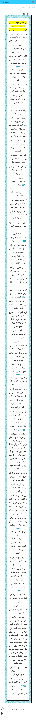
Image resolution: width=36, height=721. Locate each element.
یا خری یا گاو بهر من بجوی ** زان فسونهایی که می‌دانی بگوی (18, 609)
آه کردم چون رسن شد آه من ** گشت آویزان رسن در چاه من (18, 248)
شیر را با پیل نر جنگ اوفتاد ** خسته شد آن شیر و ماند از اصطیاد (18, 521)
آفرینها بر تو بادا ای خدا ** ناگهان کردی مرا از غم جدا (18, 282)
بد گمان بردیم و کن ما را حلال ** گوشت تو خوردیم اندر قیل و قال (18, 37)
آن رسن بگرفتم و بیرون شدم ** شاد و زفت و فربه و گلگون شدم (18, 260)
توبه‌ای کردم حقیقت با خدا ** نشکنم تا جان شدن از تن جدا (18, 415)
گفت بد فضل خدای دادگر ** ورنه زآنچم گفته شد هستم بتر (17, 121)
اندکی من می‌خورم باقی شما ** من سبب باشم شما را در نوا (18, 598)
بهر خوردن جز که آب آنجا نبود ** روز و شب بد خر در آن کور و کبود (18, 499)
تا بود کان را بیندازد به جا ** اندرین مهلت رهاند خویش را (18, 99)
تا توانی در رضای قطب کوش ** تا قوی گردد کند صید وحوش (18, 682)
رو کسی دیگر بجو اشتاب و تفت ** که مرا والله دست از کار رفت (18, 381)
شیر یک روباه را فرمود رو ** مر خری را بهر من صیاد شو (18, 561)
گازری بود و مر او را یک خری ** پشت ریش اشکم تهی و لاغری (18, 476)
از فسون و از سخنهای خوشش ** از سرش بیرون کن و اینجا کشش (18, 620)
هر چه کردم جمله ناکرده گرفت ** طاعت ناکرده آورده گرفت (18, 215)
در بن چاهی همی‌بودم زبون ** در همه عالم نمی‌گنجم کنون (18, 271)
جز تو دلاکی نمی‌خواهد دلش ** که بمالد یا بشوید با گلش (18, 356)
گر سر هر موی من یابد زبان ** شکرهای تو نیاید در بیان (18, 293)
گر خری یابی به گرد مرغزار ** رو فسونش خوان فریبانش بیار (18, 572)
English (24, 7)
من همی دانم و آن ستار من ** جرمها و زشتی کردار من (18, 170)
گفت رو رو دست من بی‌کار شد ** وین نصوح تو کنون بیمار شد (18, 368)
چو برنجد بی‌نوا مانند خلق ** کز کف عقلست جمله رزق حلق (18, 693)
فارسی (33, 7)
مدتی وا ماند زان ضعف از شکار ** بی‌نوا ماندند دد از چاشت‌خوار (18, 535)
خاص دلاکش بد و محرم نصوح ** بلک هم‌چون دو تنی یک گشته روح (18, 59)
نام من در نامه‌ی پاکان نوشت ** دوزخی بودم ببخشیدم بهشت (18, 237)
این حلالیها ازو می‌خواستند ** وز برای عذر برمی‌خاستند (18, 110)
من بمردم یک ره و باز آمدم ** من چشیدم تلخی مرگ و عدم (18, 404)
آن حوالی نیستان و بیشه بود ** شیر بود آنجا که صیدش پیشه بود (18, 510)
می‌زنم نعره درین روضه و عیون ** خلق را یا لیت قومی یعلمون (18, 305)
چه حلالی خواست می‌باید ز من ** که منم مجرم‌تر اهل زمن (18, 133)
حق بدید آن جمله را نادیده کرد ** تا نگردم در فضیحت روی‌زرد (18, 192)
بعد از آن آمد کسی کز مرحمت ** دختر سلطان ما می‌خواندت (18, 334)
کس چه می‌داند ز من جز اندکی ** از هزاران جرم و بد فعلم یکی (18, 158)
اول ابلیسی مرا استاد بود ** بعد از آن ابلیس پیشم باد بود (18, 181)
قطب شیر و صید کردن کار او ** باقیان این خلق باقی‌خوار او (18, 671)
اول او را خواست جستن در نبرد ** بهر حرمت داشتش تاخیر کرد (18, 88)
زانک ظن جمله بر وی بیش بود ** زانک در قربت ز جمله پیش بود (18, 48)
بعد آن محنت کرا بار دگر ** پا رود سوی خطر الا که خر (18, 426)
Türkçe (28, 7)
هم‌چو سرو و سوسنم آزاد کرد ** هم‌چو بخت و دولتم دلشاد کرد (18, 226)
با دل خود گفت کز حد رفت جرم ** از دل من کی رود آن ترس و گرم (18, 392)
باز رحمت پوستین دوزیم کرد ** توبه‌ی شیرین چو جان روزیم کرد (18, 203)
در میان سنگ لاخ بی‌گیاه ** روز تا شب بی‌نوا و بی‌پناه (18, 488)
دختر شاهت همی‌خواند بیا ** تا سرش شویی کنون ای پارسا (18, 345)
